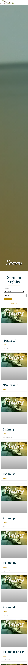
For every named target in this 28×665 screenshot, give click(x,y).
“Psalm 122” (10, 385)
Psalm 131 (9, 518)
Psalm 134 (9, 429)
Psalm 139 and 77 (13, 652)
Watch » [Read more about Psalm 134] (5, 434)
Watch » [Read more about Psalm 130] (5, 567)
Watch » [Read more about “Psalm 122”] (5, 389)
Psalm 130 (9, 563)
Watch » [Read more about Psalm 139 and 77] (5, 656)
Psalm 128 (9, 607)
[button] (23, 1)
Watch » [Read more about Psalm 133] (5, 478)
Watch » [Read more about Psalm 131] (5, 522)
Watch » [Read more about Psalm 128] (5, 611)
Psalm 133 (9, 474)
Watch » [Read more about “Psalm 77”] (5, 345)
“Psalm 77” (10, 340)
